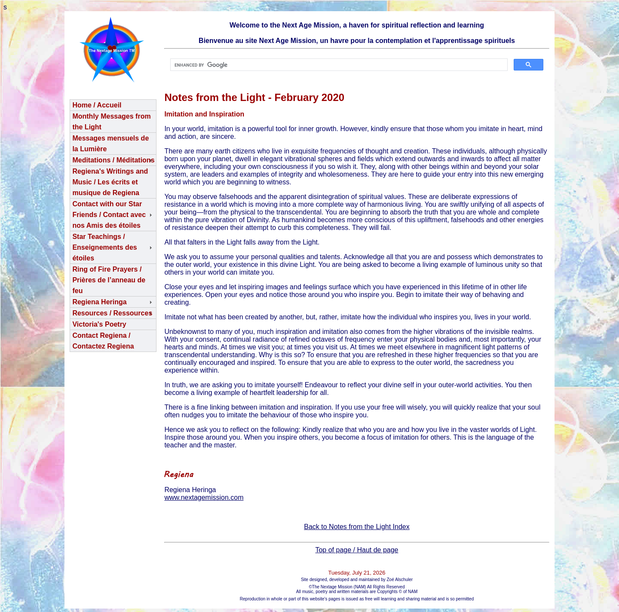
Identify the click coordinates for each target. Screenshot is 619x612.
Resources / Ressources (112, 313)
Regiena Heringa (99, 302)
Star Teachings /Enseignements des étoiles (104, 247)
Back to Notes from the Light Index (356, 526)
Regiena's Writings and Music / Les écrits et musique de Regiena (110, 182)
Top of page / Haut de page (356, 550)
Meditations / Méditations (113, 160)
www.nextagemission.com (203, 497)
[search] (338, 65)
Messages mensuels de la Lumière (110, 144)
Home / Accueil (96, 105)
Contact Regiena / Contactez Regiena (103, 341)
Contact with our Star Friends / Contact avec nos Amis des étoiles (109, 214)
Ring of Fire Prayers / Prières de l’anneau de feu (108, 280)
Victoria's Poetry (99, 324)
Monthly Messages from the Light (111, 122)
